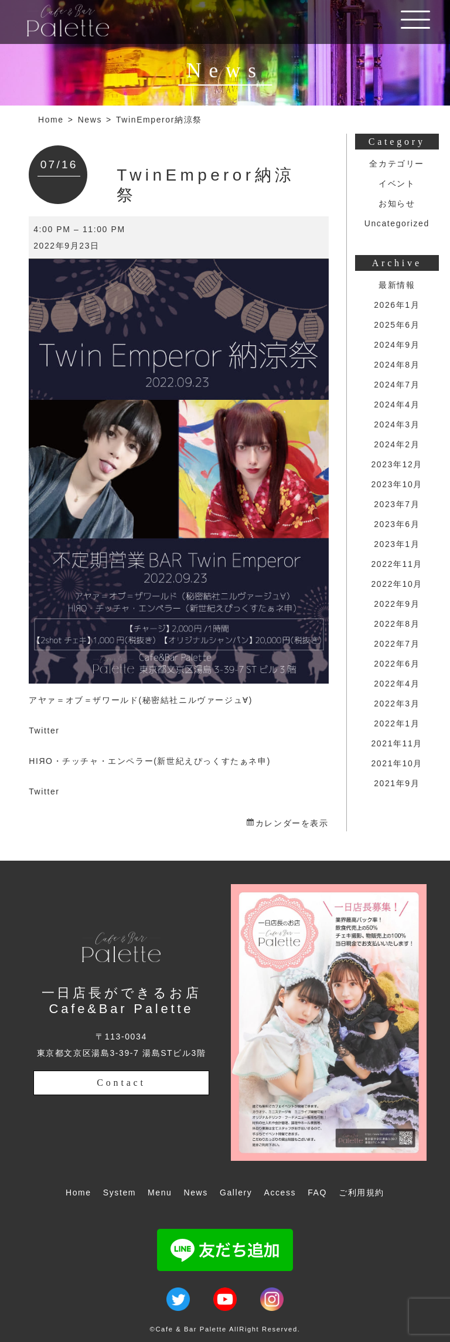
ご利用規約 (361, 1192)
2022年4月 (397, 683)
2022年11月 (396, 564)
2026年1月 (397, 305)
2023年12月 (396, 464)
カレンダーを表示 (292, 823)
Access (280, 1192)
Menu (160, 1192)
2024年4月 (397, 404)
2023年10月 (396, 484)
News (90, 119)
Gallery (236, 1192)
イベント (397, 183)
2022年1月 (397, 723)
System (119, 1192)
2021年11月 (396, 743)
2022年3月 (397, 703)
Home (51, 119)
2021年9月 (397, 783)
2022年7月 (397, 643)
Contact (121, 1083)
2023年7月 (397, 504)
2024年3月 (397, 424)
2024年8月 (397, 364)
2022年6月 (397, 663)
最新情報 (397, 285)
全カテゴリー (396, 163)
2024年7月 (397, 384)
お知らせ (397, 203)
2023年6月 (397, 524)
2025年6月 (397, 324)
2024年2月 (397, 444)
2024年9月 (397, 344)
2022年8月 (397, 623)
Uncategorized (396, 223)
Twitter (44, 730)
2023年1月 (397, 544)
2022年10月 (396, 584)
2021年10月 (396, 763)
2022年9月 (397, 604)
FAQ (317, 1192)
